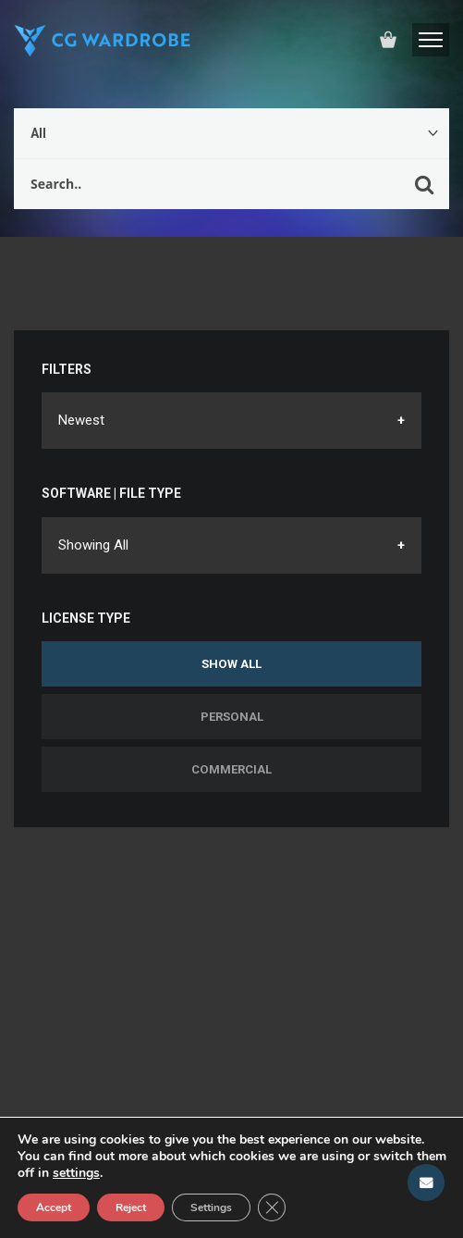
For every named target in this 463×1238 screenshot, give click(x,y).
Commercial (231, 769)
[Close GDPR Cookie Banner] (272, 1207)
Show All (231, 664)
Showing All (93, 545)
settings (76, 1173)
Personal (232, 717)
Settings (211, 1207)
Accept (53, 1207)
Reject (131, 1207)
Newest (81, 420)
